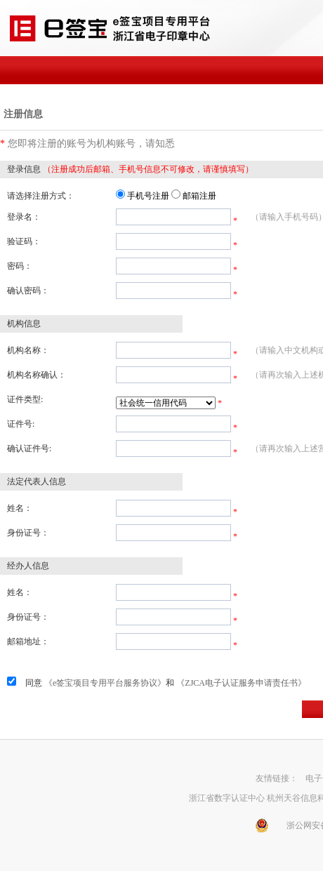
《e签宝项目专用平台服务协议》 (105, 683)
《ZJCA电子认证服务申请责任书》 (241, 683)
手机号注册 (148, 196)
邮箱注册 (199, 196)
